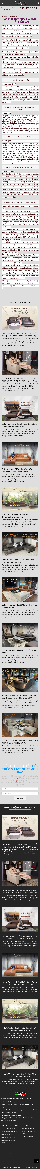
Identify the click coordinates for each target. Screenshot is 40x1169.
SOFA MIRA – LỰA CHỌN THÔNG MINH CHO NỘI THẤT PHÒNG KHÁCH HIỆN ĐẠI (19, 381)
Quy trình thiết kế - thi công (9, 1131)
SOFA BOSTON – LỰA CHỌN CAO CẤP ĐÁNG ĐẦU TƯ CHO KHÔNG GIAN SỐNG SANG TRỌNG (19, 698)
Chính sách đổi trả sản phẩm (8, 1141)
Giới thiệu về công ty (27, 1128)
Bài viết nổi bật (13, 8)
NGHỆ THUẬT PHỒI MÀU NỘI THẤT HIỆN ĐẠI (20, 20)
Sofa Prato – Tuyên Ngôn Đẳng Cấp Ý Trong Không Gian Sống (18, 515)
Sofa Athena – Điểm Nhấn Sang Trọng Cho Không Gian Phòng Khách (18, 470)
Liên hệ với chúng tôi (27, 1136)
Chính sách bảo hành (7, 1134)
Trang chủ (4, 8)
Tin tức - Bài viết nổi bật (8, 1128)
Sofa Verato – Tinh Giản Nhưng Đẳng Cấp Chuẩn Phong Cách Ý (18, 560)
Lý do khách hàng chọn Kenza (28, 1132)
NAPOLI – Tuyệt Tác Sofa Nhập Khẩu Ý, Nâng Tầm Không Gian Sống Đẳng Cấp (19, 334)
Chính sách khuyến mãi (8, 1137)
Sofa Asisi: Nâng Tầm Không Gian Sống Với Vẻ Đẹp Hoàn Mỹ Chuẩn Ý (19, 425)
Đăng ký (20, 798)
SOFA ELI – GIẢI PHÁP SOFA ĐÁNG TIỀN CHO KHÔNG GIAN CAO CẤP (20, 741)
